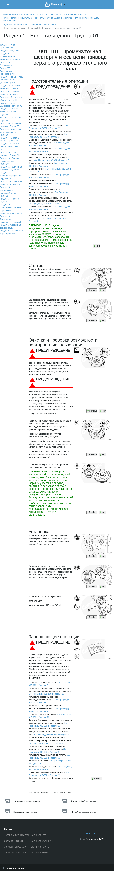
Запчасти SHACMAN (15, 846)
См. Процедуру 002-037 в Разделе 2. (48, 135)
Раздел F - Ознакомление (7, 64)
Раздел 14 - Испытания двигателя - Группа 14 (11, 183)
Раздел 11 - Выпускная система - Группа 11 (11, 168)
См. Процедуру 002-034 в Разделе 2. (52, 160)
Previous (92, 290)
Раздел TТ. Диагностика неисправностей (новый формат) (11, 80)
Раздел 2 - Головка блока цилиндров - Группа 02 (9, 111)
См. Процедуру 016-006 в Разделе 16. (49, 176)
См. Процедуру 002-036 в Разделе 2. (48, 724)
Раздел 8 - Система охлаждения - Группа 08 (10, 146)
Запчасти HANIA (40, 846)
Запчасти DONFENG (42, 840)
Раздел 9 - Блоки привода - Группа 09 (10, 154)
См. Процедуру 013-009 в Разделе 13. (48, 127)
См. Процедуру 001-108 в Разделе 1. (46, 203)
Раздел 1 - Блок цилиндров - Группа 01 (11, 104)
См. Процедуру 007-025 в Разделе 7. (48, 164)
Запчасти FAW (38, 834)
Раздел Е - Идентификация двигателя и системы (10, 56)
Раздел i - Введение (9, 50)
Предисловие (6, 47)
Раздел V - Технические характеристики (11, 232)
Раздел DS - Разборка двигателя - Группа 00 (10, 87)
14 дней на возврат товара (83, 812)
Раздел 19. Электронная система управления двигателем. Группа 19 (11, 209)
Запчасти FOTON (13, 840)
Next (96, 246)
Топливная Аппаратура (16, 834)
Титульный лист (7, 45)
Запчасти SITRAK (40, 852)
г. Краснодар (89, 833)
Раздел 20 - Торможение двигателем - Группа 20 (11, 219)
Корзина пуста (104, 8)
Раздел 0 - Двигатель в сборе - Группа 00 (11, 98)
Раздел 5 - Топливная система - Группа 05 (10, 125)
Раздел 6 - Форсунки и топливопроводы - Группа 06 (10, 132)
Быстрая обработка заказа (83, 801)
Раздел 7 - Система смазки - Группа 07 (9, 139)
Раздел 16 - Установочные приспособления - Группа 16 (8, 191)
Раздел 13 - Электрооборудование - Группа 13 (11, 175)
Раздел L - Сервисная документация (10, 226)
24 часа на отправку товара (26, 801)
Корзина (101, 5)
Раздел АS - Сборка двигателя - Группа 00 (10, 93)
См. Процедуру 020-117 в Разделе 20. (49, 150)
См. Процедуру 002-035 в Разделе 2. (49, 144)
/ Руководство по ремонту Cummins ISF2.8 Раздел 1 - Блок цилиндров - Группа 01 (42, 28)
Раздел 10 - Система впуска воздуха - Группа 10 (10, 161)
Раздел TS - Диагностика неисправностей (8, 71)
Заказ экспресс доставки (25, 812)
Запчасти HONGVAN (15, 852)
